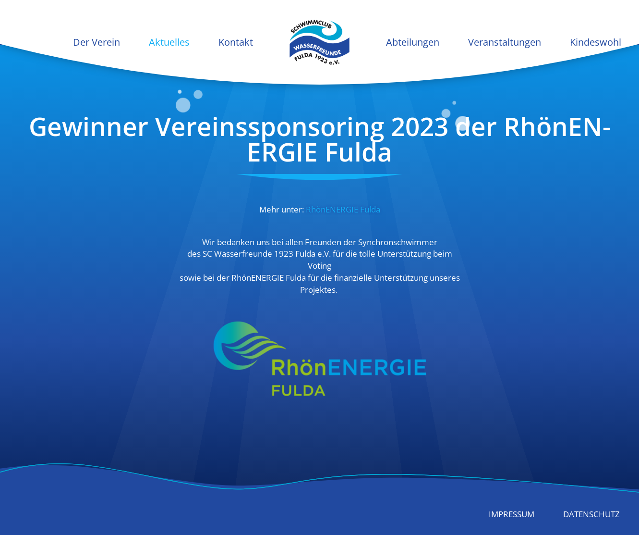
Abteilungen (412, 42)
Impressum (511, 514)
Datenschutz (591, 514)
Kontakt (235, 42)
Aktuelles (169, 42)
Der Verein (96, 42)
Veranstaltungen (504, 42)
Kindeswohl (595, 42)
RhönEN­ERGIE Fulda (343, 209)
